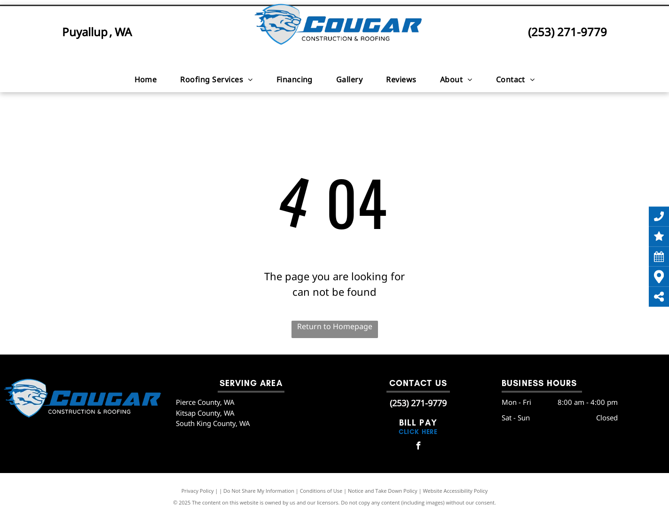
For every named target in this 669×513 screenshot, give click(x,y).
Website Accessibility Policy (455, 490)
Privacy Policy (197, 490)
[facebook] (418, 447)
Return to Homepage (334, 326)
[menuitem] (146, 79)
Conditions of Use (321, 490)
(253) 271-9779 (567, 31)
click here (418, 432)
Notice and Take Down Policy (382, 490)
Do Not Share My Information (258, 490)
